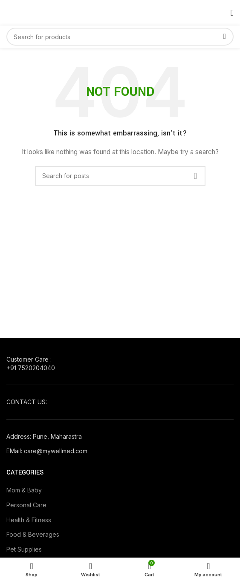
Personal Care (26, 505)
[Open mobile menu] (232, 12)
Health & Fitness (28, 519)
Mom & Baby (24, 490)
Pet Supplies (24, 549)
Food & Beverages (32, 534)
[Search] (120, 37)
